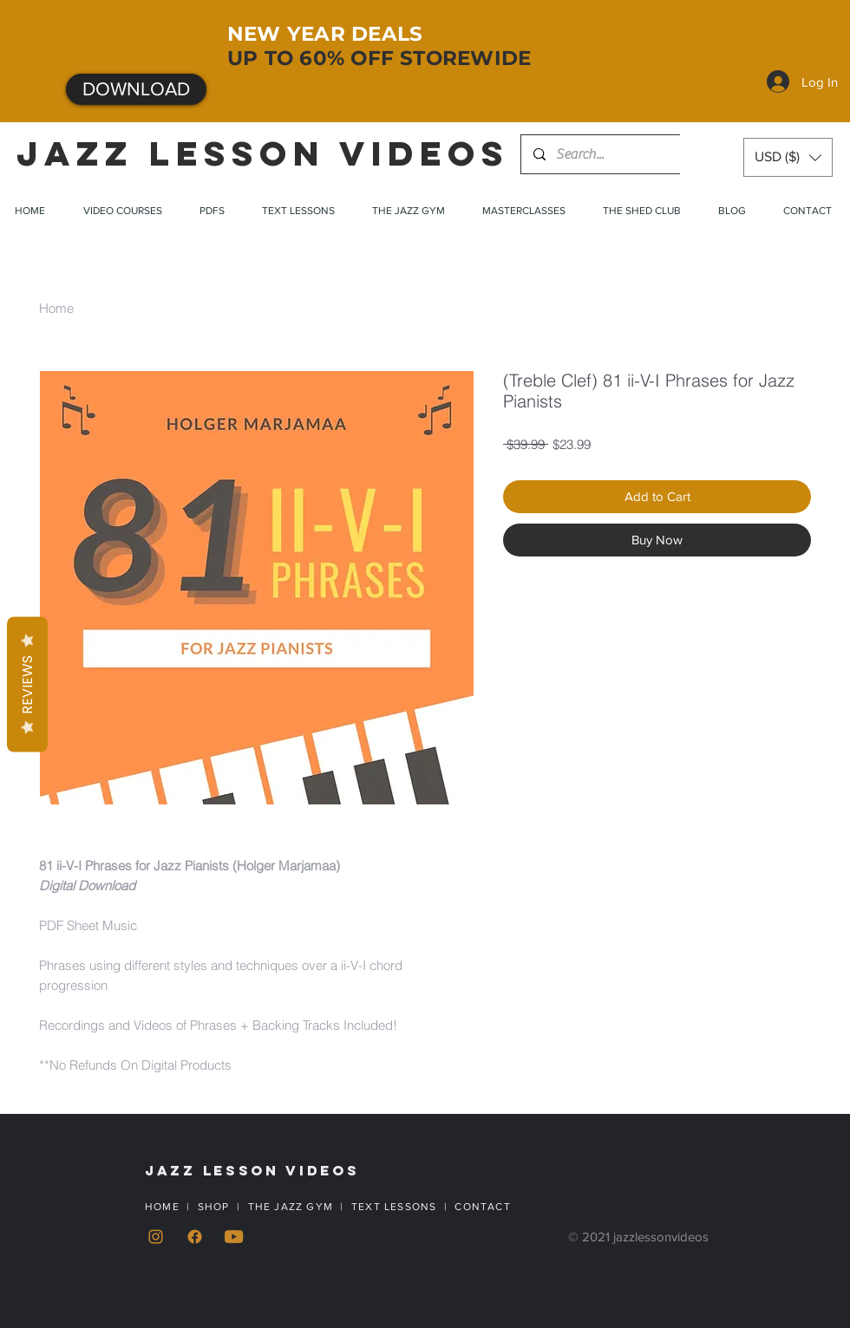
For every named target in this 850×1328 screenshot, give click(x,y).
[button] (788, 157)
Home (56, 308)
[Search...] (608, 154)
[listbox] (788, 157)
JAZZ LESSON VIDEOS (262, 153)
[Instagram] (156, 1236)
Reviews (27, 685)
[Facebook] (195, 1236)
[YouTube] (234, 1236)
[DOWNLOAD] (136, 89)
